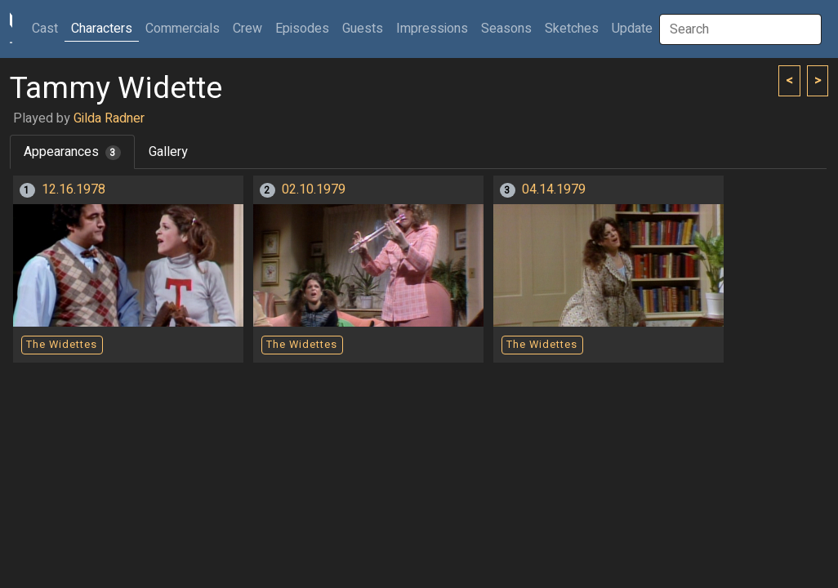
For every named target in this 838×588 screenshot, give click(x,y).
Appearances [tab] (72, 152)
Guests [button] (362, 28)
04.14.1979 (554, 189)
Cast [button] (48, 28)
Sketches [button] (572, 28)
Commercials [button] (182, 28)
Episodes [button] (302, 28)
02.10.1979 (313, 189)
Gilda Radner (109, 118)
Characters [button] (101, 28)
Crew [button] (247, 28)
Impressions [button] (432, 28)
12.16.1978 (73, 189)
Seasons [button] (506, 28)
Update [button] (632, 28)
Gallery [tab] (168, 152)
